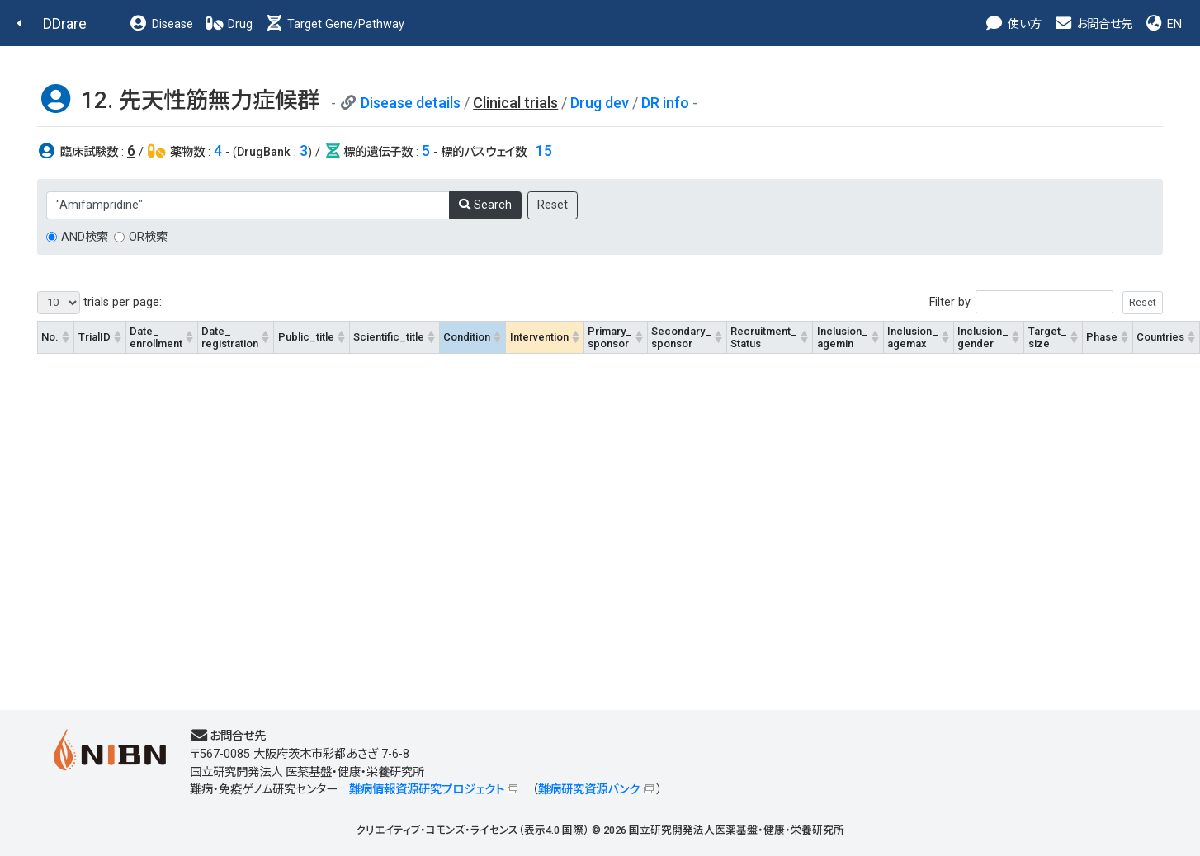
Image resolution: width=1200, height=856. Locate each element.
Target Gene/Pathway (334, 24)
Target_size (1047, 337)
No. (50, 337)
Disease (161, 24)
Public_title (306, 337)
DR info (665, 102)
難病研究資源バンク (589, 790)
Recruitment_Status (763, 337)
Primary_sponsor (610, 337)
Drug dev (599, 102)
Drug (229, 24)
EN (1163, 24)
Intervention (539, 337)
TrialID (94, 337)
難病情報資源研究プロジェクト (426, 790)
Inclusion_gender (983, 337)
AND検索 (84, 237)
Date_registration (229, 337)
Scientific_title (388, 337)
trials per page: (99, 302)
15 (544, 150)
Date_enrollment (156, 337)
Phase (1101, 337)
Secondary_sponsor (681, 337)
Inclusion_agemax (912, 337)
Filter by (1046, 302)
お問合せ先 (1092, 24)
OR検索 (148, 237)
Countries (1160, 337)
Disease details (411, 102)
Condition (466, 337)
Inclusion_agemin (842, 337)
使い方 (1013, 24)
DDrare (65, 23)
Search (485, 205)
